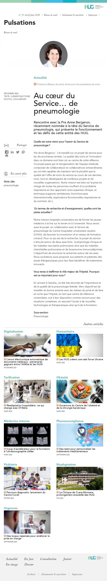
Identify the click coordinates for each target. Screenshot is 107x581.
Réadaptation (66, 464)
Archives (31, 573)
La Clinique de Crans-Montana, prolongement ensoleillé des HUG (75, 493)
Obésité (62, 377)
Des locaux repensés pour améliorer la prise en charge (27, 537)
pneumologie (11, 185)
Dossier (29, 564)
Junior (67, 559)
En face (28, 559)
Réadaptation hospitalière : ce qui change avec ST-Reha (24, 406)
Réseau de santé (50, 15)
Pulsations (19, 22)
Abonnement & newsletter (73, 15)
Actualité (40, 78)
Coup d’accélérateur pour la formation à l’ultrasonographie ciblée (27, 450)
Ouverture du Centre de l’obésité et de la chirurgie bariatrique (78, 406)
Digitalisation (13, 331)
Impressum (92, 15)
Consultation (48, 559)
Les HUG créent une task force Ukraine (81, 359)
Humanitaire (65, 331)
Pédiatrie (10, 464)
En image (12, 564)
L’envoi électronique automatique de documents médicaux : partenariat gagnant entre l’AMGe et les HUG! (26, 362)
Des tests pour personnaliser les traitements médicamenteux (75, 450)
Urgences (11, 508)
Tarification (12, 377)
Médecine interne (17, 421)
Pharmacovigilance (70, 421)
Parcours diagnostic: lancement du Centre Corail (24, 493)
